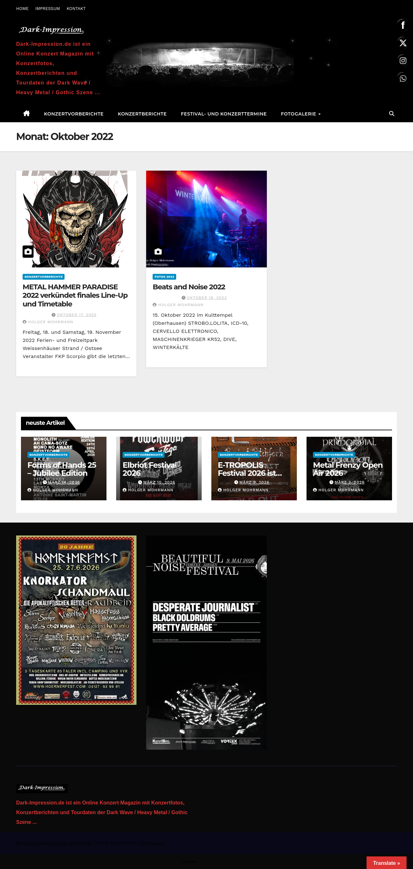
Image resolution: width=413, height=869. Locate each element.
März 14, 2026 (64, 482)
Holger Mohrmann (48, 322)
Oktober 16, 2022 (207, 297)
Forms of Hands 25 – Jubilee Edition (61, 469)
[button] (391, 114)
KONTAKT (76, 8)
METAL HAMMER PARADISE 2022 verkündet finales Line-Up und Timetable (75, 295)
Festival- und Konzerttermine (224, 114)
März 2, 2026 (350, 482)
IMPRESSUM (47, 8)
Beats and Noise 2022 (189, 287)
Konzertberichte (142, 114)
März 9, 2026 (254, 482)
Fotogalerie (299, 114)
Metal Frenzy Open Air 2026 (348, 469)
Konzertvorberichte (74, 114)
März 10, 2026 (159, 482)
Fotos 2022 (164, 276)
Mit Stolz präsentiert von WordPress (54, 843)
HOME (22, 8)
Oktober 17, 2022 (76, 315)
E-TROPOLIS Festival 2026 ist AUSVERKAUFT (247, 473)
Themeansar (150, 843)
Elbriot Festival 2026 (150, 469)
